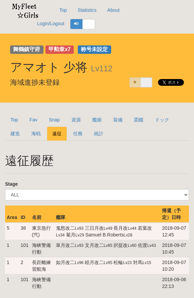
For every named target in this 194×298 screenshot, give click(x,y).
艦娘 (97, 119)
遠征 (57, 133)
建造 (15, 133)
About (113, 10)
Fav (33, 119)
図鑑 (138, 119)
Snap (54, 119)
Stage (11, 184)
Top (63, 10)
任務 (78, 133)
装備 (118, 119)
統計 (98, 133)
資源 (76, 119)
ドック (162, 119)
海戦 (36, 133)
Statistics (87, 10)
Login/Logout (50, 23)
